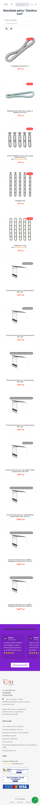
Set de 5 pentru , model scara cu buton (20, 156)
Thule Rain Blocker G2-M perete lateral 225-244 (20, 336)
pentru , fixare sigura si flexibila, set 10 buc (20, 112)
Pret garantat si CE (9, 751)
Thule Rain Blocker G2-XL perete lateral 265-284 (20, 426)
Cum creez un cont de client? (12, 726)
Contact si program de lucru (12, 730)
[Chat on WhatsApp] (35, 800)
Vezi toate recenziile (20, 665)
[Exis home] (6, 4)
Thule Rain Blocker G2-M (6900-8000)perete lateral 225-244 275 (20, 560)
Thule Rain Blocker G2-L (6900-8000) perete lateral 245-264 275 (20, 515)
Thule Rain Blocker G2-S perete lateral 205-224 (20, 291)
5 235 (20, 201)
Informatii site (7, 742)
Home (12, 802)
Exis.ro (23, 799)
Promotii (20, 802)
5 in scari (20, 246)
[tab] (6, 29)
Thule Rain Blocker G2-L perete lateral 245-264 (20, 381)
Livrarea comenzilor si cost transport (15, 733)
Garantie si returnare (9, 739)
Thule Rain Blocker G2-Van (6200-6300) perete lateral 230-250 (20, 471)
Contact (28, 802)
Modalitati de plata (9, 736)
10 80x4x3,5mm (20, 66)
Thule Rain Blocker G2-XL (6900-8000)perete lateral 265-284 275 (20, 605)
